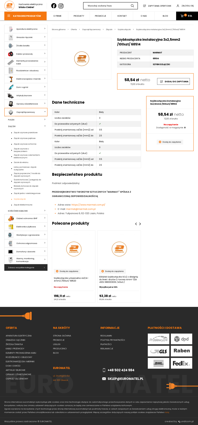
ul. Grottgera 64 (61, 375)
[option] (73, 266)
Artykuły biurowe (19, 95)
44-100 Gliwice (60, 380)
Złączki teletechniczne (23, 205)
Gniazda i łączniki (20, 37)
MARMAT (157, 52)
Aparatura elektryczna (22, 29)
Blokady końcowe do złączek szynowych (26, 187)
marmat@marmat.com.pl (81, 209)
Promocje (100, 15)
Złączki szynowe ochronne (25, 144)
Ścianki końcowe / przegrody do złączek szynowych (27, 180)
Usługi (56, 344)
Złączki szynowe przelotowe (26, 132)
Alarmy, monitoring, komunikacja (21, 260)
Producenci (60, 348)
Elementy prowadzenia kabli (22, 62)
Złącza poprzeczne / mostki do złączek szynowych (27, 174)
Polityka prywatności (112, 339)
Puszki (11, 119)
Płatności (106, 344)
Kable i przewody (20, 54)
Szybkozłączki (20, 199)
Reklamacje (106, 348)
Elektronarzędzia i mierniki (24, 79)
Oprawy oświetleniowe (22, 104)
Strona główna (62, 335)
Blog (56, 352)
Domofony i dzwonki (21, 252)
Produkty (79, 15)
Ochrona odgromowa (22, 243)
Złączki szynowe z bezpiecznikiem (21, 150)
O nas (144, 15)
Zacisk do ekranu (21, 162)
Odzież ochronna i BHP (22, 218)
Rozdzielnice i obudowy (23, 71)
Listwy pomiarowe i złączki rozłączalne (25, 168)
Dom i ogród (17, 87)
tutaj (167, 412)
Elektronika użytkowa (21, 227)
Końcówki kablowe (18, 211)
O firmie (57, 15)
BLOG (165, 15)
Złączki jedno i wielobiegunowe (27, 193)
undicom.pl (186, 421)
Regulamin (106, 335)
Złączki (12, 126)
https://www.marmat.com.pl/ (88, 204)
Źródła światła (18, 46)
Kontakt (122, 15)
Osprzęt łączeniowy (21, 112)
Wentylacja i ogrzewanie (23, 235)
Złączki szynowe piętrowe (25, 138)
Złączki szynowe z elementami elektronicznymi (27, 156)
